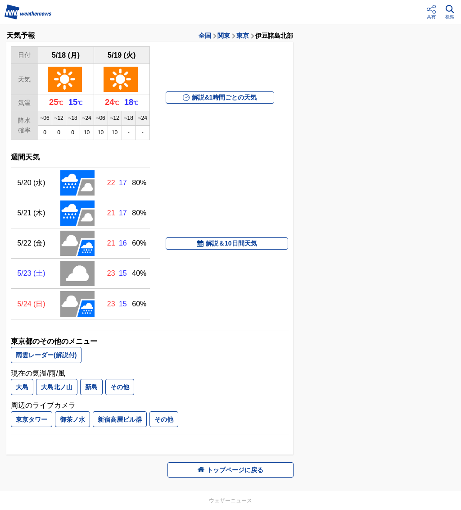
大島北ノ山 (56, 387)
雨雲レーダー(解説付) (46, 355)
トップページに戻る (230, 470)
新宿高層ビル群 (120, 419)
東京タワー (31, 419)
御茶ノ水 (72, 419)
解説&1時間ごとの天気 (220, 97)
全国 (205, 35)
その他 (119, 387)
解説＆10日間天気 (227, 243)
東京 (242, 35)
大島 (22, 387)
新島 (91, 387)
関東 (223, 35)
